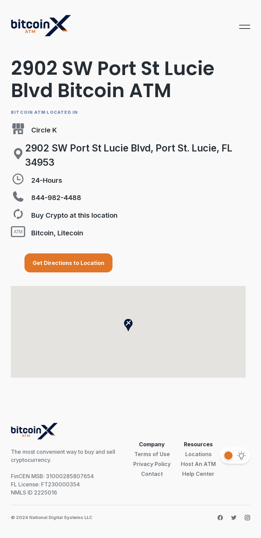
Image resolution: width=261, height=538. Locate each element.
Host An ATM (198, 464)
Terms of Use (152, 454)
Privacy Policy (152, 464)
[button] (128, 325)
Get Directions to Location (68, 262)
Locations (198, 454)
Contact (152, 473)
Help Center (198, 473)
